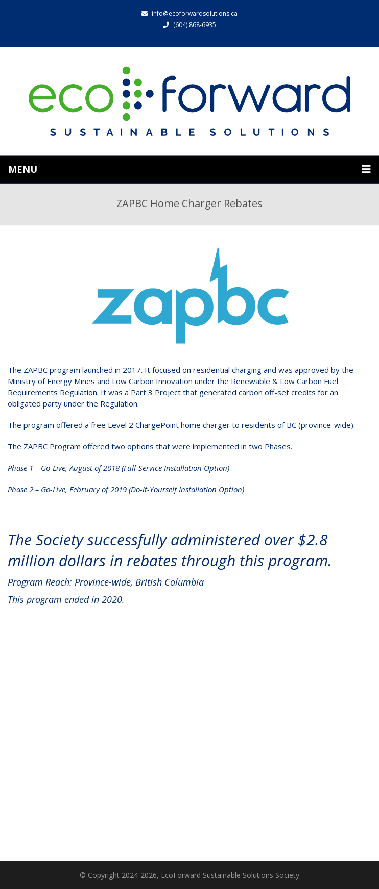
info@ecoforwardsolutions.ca (189, 13)
